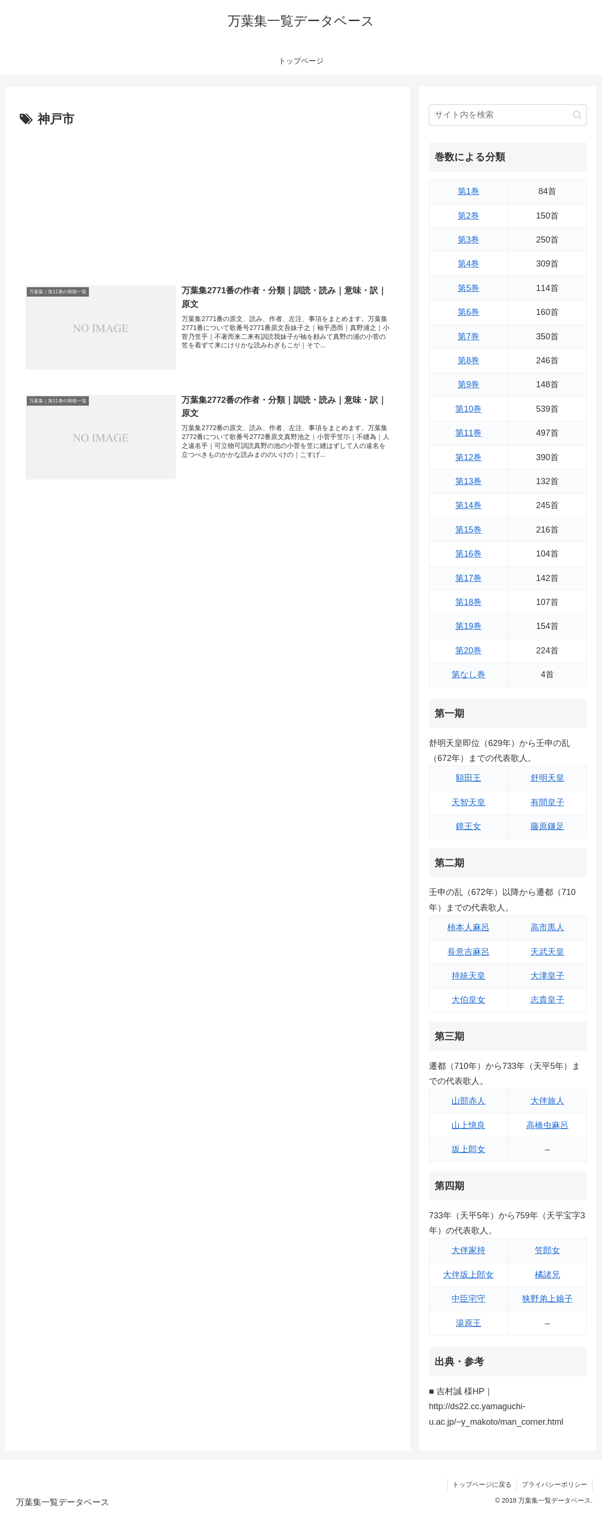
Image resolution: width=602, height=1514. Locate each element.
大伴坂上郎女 (468, 1274)
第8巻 (468, 360)
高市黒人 (547, 927)
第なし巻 (468, 674)
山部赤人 (468, 1101)
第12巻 (468, 457)
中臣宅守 (468, 1298)
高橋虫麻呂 (547, 1125)
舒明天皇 (547, 778)
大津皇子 (547, 976)
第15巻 (468, 529)
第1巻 (468, 191)
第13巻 (468, 481)
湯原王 (468, 1323)
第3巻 (468, 239)
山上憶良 (468, 1125)
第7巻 (468, 336)
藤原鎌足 (547, 826)
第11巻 (468, 433)
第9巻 (468, 384)
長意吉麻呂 (468, 952)
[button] (577, 115)
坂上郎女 (468, 1149)
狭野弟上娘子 (547, 1298)
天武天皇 (547, 952)
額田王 (468, 778)
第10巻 (468, 409)
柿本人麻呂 (468, 927)
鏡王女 (468, 826)
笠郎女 (547, 1250)
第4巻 (468, 263)
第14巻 (468, 505)
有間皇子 (547, 802)
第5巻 (468, 288)
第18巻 (468, 602)
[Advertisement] (208, 201)
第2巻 (468, 215)
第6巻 (468, 312)
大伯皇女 (468, 999)
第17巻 (468, 578)
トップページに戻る (482, 1484)
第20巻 (468, 650)
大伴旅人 (547, 1101)
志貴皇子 (547, 999)
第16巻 (468, 553)
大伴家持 (468, 1250)
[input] (508, 115)
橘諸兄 (547, 1274)
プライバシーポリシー (554, 1484)
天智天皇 (468, 802)
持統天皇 (468, 976)
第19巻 (468, 626)
